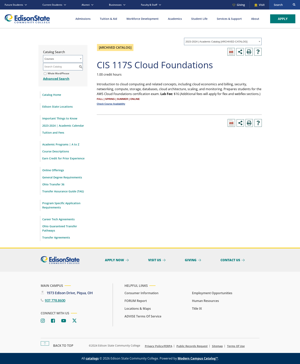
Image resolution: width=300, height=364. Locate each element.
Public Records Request (192, 346)
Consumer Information (141, 293)
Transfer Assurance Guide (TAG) (63, 191)
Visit (262, 5)
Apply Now (114, 260)
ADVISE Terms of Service (142, 316)
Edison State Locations (57, 106)
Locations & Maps (137, 308)
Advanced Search (56, 79)
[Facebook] (53, 320)
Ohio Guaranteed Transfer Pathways (59, 228)
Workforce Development (142, 19)
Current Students (52, 4)
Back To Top (63, 345)
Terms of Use (236, 346)
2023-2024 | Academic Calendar (63, 125)
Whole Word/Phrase (58, 73)
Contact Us (230, 260)
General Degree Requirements (62, 177)
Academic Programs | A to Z (60, 144)
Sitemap (217, 346)
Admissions (83, 19)
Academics (175, 19)
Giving (241, 5)
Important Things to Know (59, 118)
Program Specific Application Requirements (61, 205)
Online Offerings (53, 170)
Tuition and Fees (53, 132)
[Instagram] (43, 320)
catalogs (92, 358)
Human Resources (205, 301)
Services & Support (229, 19)
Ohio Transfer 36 (53, 184)
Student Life (199, 19)
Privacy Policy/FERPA (158, 346)
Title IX (197, 308)
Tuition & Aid (108, 19)
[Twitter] (74, 320)
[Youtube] (63, 320)
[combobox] (223, 41)
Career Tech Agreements (58, 219)
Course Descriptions (55, 151)
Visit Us (154, 260)
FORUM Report (135, 301)
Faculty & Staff (149, 4)
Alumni (86, 4)
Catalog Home (51, 95)
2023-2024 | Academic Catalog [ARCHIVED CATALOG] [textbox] (216, 41)
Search (278, 5)
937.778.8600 (55, 300)
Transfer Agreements (56, 237)
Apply (283, 19)
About (255, 19)
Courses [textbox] (49, 58)
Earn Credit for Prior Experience (63, 158)
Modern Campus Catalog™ (198, 358)
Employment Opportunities (212, 293)
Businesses (115, 4)
